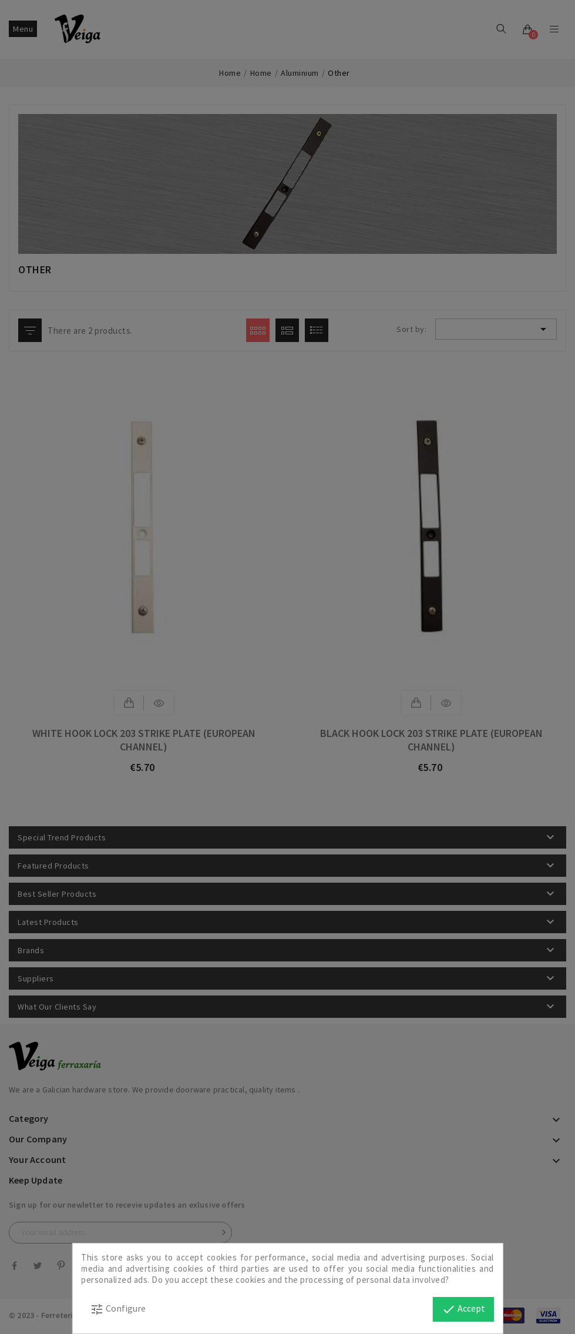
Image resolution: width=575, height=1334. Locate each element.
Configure (118, 1309)
